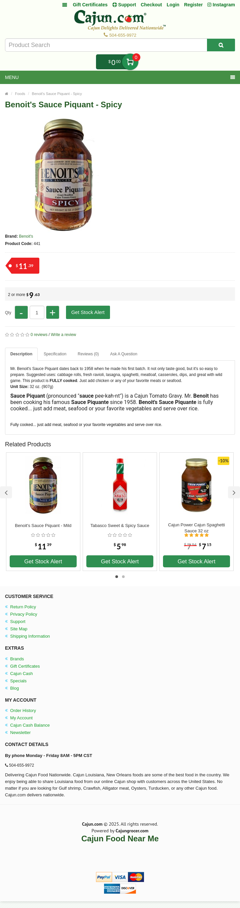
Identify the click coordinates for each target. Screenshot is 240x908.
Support (15, 621)
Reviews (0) (88, 354)
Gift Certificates (90, 4)
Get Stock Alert (88, 312)
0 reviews (39, 334)
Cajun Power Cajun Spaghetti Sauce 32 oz (196, 527)
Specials (16, 680)
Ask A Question (123, 354)
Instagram (221, 4)
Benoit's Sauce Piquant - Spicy (57, 94)
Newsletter (18, 732)
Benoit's (26, 236)
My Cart (130, 62)
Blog (12, 688)
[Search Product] (221, 45)
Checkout (151, 4)
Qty (8, 312)
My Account (19, 717)
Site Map (16, 628)
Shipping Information (27, 636)
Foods (20, 94)
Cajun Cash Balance (27, 725)
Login (173, 4)
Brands (14, 658)
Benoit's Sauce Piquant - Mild (43, 525)
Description (21, 354)
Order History (20, 710)
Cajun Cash (19, 673)
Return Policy (20, 606)
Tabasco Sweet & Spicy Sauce (119, 525)
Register (193, 4)
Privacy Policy (21, 614)
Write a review (63, 334)
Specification (55, 354)
